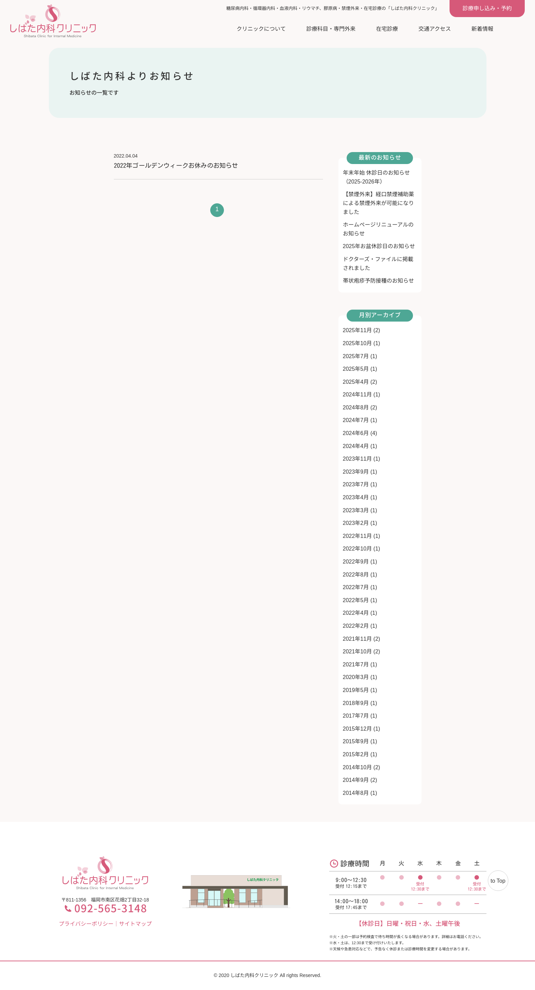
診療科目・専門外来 (331, 29)
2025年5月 (356, 369)
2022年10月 (357, 549)
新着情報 (482, 29)
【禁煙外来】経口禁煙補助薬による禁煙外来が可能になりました (378, 203)
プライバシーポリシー (86, 924)
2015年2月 (356, 754)
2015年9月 (356, 741)
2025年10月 (357, 343)
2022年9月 (356, 562)
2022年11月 (357, 536)
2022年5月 (356, 600)
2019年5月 (356, 690)
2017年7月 (356, 716)
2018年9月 (356, 703)
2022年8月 (356, 575)
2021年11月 (357, 639)
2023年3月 (356, 510)
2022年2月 (356, 626)
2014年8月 (356, 793)
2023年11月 (357, 459)
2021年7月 (356, 664)
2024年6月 (356, 433)
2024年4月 (356, 446)
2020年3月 (356, 677)
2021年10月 (357, 651)
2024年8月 (356, 407)
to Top (498, 881)
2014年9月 (356, 780)
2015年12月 (357, 729)
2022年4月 (356, 613)
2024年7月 (356, 420)
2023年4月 (356, 497)
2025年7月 (356, 356)
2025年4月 (356, 382)
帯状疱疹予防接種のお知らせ (378, 281)
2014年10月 (357, 767)
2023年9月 (356, 472)
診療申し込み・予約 (487, 8)
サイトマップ (135, 924)
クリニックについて (261, 29)
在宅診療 (387, 29)
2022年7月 (356, 587)
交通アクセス (434, 29)
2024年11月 (357, 394)
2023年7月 (356, 484)
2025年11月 (357, 330)
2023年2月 (356, 523)
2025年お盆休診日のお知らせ (379, 246)
